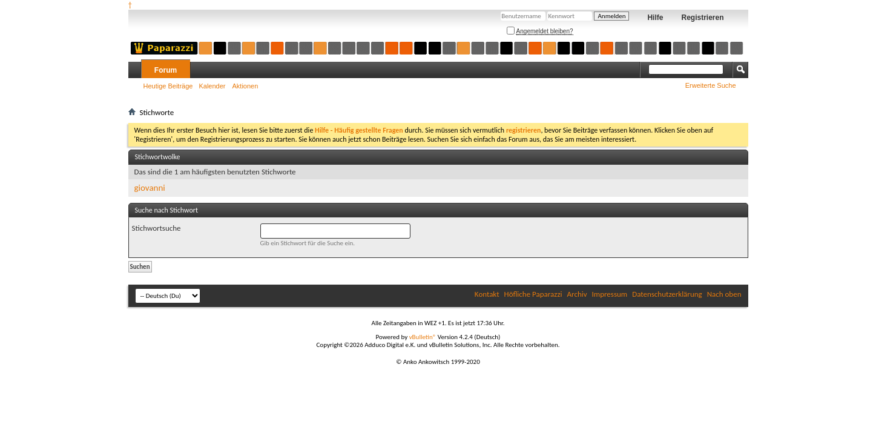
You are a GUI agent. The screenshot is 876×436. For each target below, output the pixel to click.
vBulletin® (422, 337)
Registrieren (702, 17)
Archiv (577, 294)
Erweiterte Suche (710, 85)
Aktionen (245, 86)
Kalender (212, 86)
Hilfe (655, 17)
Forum (165, 70)
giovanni (149, 187)
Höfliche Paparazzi (533, 294)
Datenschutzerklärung (667, 294)
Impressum (610, 294)
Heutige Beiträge (168, 86)
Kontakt (487, 294)
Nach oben (724, 294)
